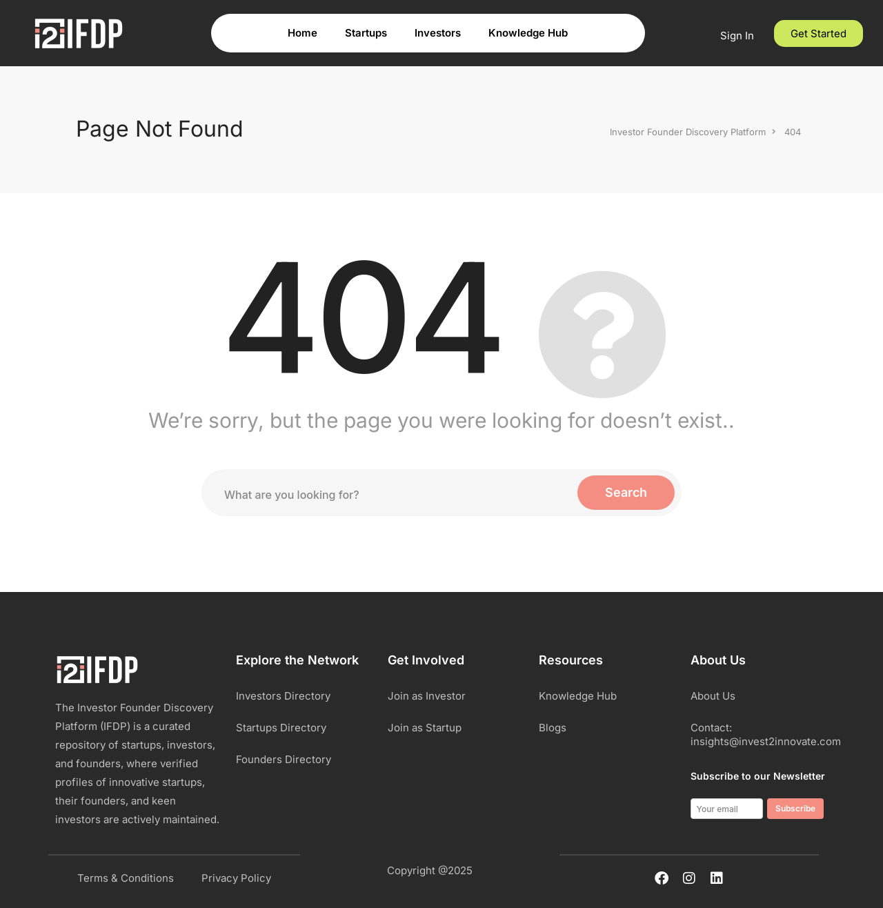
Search (626, 492)
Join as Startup (425, 727)
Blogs (552, 727)
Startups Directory (281, 727)
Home (302, 32)
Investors (438, 32)
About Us (713, 695)
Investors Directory (283, 695)
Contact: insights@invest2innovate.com (759, 734)
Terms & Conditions (125, 878)
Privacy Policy (236, 878)
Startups (366, 32)
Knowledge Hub (528, 32)
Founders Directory (283, 759)
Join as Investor (427, 695)
